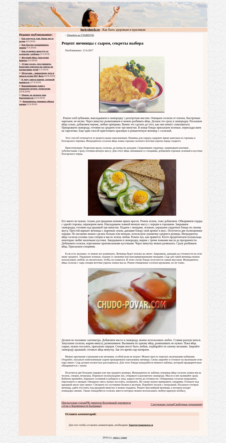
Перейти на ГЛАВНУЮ (80, 35)
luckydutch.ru (90, 29)
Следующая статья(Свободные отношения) (177, 404)
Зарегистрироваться (141, 425)
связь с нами (120, 437)
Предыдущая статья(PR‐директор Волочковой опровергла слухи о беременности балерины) (96, 404)
